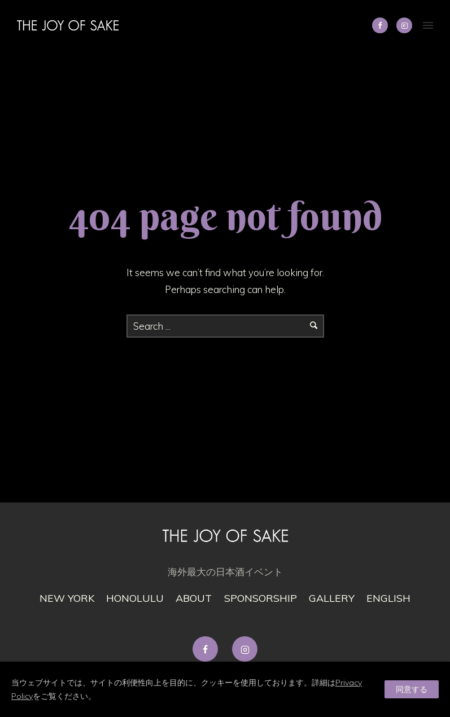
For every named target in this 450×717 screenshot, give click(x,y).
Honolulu (135, 598)
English (388, 598)
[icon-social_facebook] (383, 25)
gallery (332, 598)
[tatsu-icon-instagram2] (404, 25)
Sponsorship (260, 598)
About (194, 598)
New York (67, 598)
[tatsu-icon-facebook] (208, 649)
